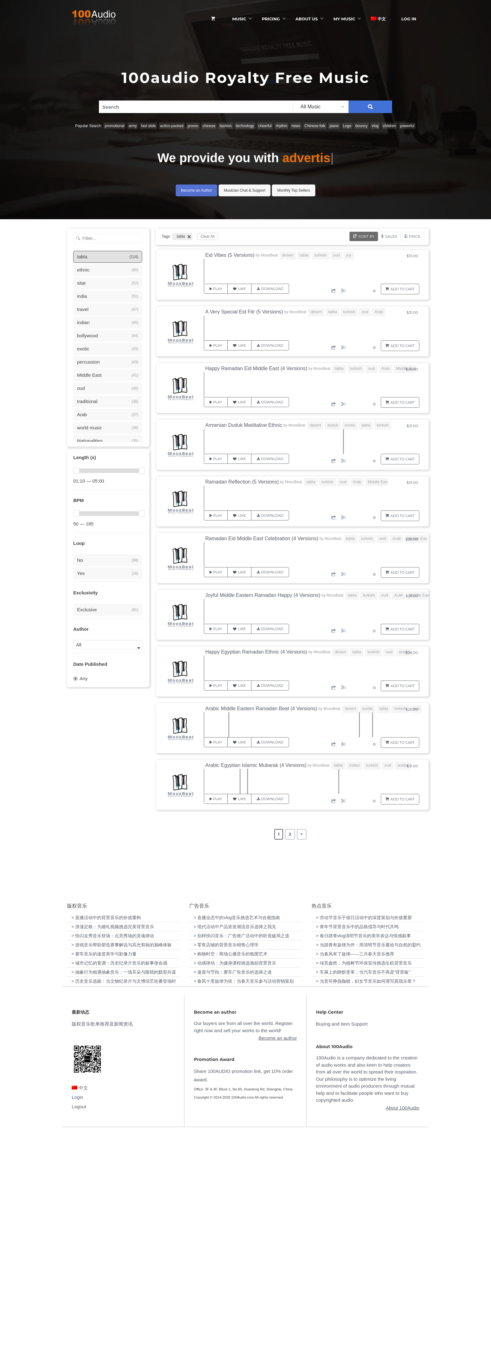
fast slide (148, 126)
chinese (209, 126)
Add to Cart (402, 289)
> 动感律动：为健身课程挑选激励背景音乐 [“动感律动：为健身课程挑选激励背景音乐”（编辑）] (235, 1190)
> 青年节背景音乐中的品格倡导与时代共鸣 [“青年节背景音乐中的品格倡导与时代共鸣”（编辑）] (357, 1154)
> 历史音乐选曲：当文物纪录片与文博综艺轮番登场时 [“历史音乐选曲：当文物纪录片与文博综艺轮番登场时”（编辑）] (123, 1208)
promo (193, 126)
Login (77, 1324)
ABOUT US (307, 18)
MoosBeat (269, 255)
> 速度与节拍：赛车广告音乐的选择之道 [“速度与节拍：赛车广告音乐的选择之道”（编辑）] (233, 1199)
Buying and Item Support (342, 1251)
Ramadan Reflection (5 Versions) (242, 481)
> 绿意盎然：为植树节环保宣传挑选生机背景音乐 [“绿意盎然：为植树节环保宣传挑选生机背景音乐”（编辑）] (364, 1190)
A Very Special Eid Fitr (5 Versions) (244, 311)
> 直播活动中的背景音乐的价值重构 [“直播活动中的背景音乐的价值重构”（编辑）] (106, 1144)
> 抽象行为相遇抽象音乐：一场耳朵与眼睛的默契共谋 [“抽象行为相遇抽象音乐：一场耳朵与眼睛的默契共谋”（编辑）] (123, 1199)
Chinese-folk (314, 126)
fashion (226, 126)
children (389, 126)
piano (334, 126)
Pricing (271, 18)
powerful (407, 126)
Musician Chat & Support (245, 190)
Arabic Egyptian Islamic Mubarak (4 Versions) (256, 765)
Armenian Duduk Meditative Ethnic (243, 425)
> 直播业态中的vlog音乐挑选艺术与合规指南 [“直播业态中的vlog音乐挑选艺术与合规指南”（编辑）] (237, 1144)
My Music (344, 18)
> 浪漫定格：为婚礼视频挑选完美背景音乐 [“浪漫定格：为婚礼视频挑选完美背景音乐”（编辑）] (112, 1154)
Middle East (378, 481)
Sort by (366, 236)
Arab (379, 311)
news (296, 126)
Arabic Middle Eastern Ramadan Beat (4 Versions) (261, 708)
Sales (391, 236)
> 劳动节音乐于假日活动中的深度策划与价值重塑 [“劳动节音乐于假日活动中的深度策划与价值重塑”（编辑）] (364, 1144)
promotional (114, 126)
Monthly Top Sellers (293, 190)
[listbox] (321, 107)
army (132, 126)
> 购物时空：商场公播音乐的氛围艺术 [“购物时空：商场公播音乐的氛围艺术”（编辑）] (230, 1181)
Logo (347, 126)
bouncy (361, 126)
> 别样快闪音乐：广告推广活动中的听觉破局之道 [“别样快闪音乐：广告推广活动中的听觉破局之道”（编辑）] (241, 1163)
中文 (378, 18)
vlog (375, 126)
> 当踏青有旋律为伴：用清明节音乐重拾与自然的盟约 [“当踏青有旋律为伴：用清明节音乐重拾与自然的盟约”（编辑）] (368, 1172)
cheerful (265, 126)
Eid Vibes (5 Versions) (230, 255)
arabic (404, 651)
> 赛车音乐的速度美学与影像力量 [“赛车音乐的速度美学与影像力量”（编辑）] (104, 1181)
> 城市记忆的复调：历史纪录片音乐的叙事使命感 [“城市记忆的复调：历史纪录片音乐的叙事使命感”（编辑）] (119, 1190)
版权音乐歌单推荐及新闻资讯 (102, 1251)
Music (239, 18)
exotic (350, 425)
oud (336, 255)
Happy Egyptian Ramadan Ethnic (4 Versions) (256, 652)
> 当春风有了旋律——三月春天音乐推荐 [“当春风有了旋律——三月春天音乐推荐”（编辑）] (355, 1181)
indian (354, 765)
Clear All (207, 236)
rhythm (281, 126)
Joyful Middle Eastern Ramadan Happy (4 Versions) (262, 595)
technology (245, 126)
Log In (408, 18)
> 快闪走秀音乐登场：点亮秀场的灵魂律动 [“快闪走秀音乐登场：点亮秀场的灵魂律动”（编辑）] (112, 1163)
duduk (332, 425)
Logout (79, 1334)
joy (348, 255)
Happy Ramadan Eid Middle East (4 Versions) (256, 368)
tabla (304, 255)
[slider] (76, 471)
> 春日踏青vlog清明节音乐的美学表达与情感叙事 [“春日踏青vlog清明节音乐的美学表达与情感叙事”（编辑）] (363, 1163)
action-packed (171, 126)
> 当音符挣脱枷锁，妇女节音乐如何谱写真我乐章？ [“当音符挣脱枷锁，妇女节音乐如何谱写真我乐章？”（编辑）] (366, 1208)
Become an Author (196, 190)
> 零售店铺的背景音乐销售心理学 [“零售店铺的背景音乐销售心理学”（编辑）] (226, 1172)
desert (287, 255)
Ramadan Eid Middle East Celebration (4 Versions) (261, 538)
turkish (321, 255)
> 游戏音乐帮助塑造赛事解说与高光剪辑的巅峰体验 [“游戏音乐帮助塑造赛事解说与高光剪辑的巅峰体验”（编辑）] (121, 1172)
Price (415, 236)
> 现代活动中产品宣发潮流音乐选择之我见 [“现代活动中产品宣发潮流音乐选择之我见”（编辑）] (235, 1154)
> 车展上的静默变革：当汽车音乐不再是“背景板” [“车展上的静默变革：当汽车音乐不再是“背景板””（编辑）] (363, 1199)
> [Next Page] (302, 834)
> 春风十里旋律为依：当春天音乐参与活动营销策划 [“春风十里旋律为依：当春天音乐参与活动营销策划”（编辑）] (244, 1208)
